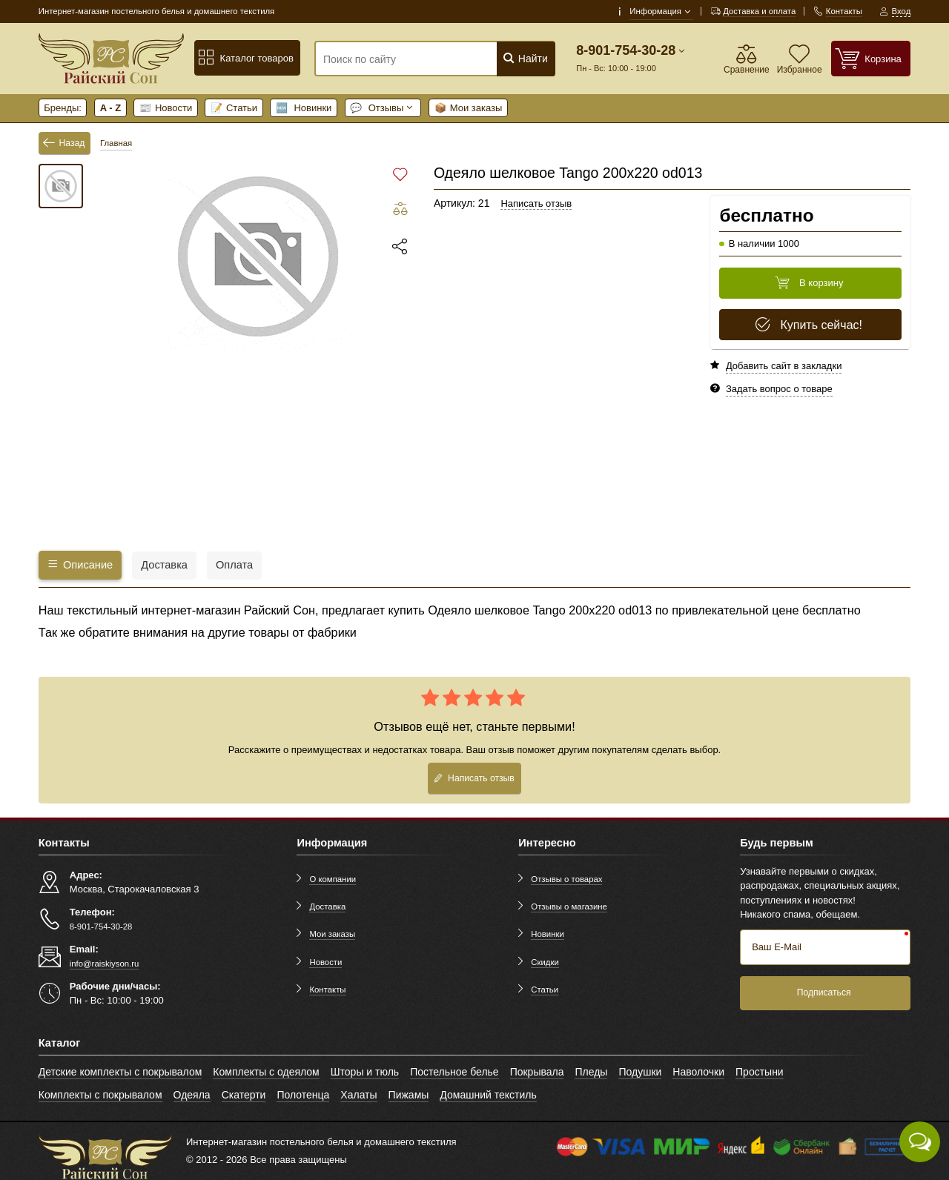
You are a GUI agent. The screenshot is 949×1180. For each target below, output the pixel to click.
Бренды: (63, 107)
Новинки (304, 107)
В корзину (809, 283)
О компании (332, 879)
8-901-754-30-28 (625, 50)
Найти (525, 58)
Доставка (327, 906)
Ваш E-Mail (776, 946)
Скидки (544, 962)
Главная (116, 143)
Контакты (327, 989)
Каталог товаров (246, 58)
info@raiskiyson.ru (104, 963)
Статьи (234, 107)
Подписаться (824, 992)
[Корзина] (871, 58)
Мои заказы (468, 107)
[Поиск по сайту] (414, 59)
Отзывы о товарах (566, 879)
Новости (165, 107)
